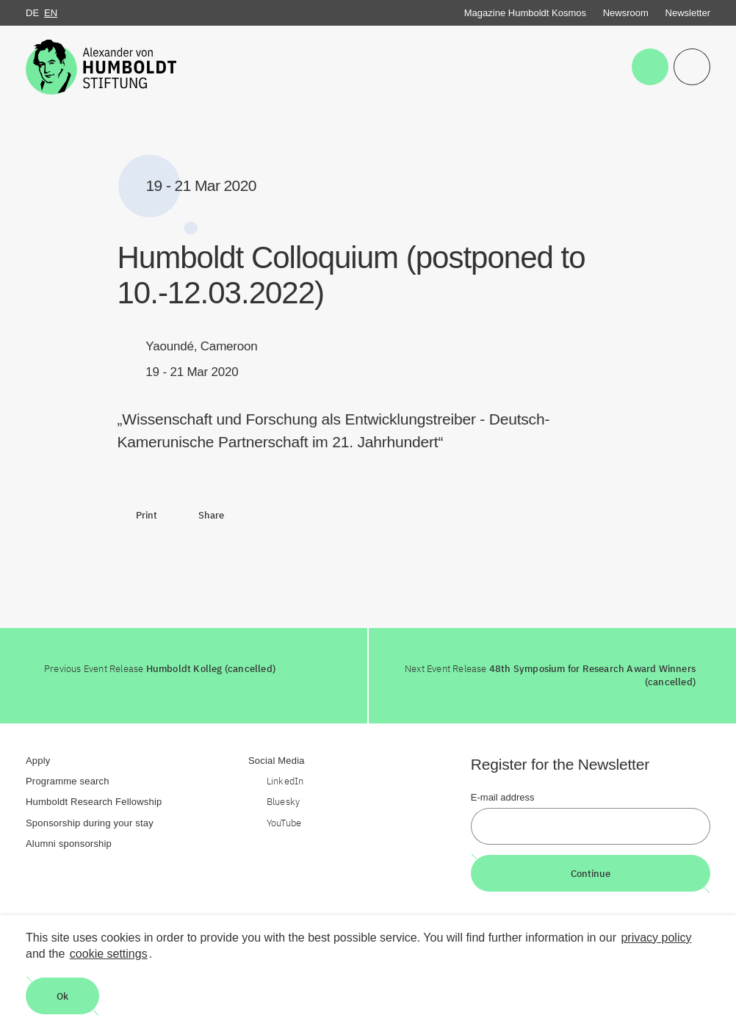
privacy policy (656, 937)
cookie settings (109, 953)
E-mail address (503, 797)
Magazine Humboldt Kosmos (525, 12)
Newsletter (687, 12)
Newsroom (626, 12)
